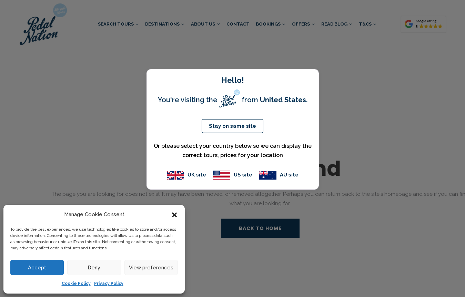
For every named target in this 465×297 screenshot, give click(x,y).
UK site (186, 175)
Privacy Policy (108, 283)
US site (232, 175)
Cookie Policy (76, 283)
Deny (94, 268)
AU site (279, 175)
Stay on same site (232, 126)
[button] (174, 214)
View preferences (151, 268)
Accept (37, 268)
